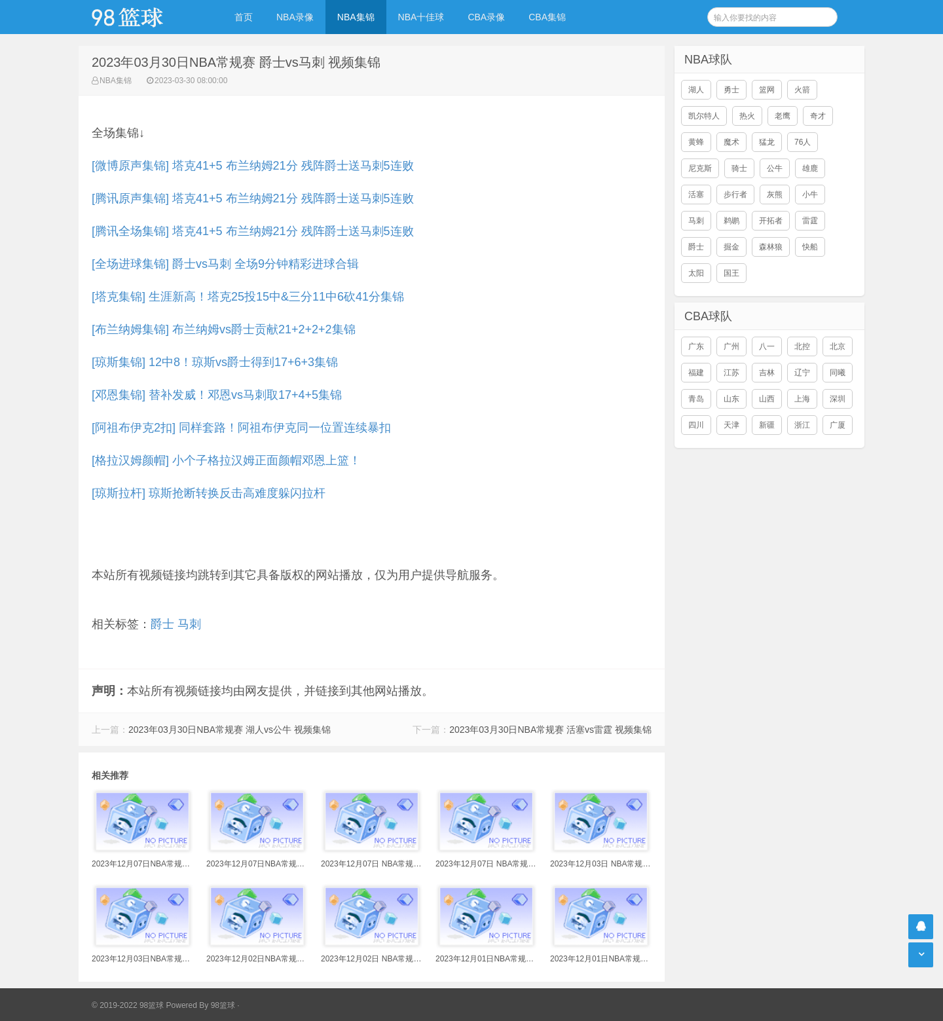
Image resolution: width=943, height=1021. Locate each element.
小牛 (810, 194)
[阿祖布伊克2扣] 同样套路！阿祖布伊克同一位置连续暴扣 (241, 427)
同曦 (837, 372)
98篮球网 (144, 17)
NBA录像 (295, 17)
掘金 (731, 246)
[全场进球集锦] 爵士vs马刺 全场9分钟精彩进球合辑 (225, 263)
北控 (802, 346)
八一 (767, 346)
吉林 (767, 372)
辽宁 (802, 372)
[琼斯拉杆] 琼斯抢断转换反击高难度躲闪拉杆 (208, 493)
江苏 (731, 372)
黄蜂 (696, 142)
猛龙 (767, 142)
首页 (243, 17)
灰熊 (775, 194)
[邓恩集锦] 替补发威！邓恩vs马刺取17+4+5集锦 (217, 394)
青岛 (696, 398)
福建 (696, 372)
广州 (731, 346)
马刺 (189, 624)
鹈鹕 (731, 220)
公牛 (775, 168)
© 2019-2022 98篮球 (128, 1005)
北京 (837, 346)
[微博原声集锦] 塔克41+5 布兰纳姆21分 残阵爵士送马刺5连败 (253, 165)
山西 (767, 398)
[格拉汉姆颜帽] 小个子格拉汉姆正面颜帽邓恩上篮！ (226, 460)
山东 (731, 398)
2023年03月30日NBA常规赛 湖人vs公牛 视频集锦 (229, 729)
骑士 (739, 168)
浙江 (802, 425)
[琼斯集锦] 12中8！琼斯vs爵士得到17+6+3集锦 (215, 362)
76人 (802, 142)
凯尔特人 (704, 116)
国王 (731, 273)
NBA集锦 (356, 17)
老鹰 (782, 116)
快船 (810, 246)
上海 (802, 398)
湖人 (696, 89)
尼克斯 (700, 168)
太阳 (696, 273)
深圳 (837, 398)
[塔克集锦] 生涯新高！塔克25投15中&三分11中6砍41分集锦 (248, 296)
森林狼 (771, 246)
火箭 (802, 89)
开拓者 (771, 220)
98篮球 (223, 1005)
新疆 (767, 425)
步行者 (735, 194)
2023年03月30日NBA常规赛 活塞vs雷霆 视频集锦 (550, 729)
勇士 (731, 89)
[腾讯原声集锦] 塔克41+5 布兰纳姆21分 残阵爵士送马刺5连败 (253, 198)
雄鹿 (810, 168)
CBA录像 (486, 17)
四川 (696, 425)
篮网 (767, 89)
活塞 (696, 194)
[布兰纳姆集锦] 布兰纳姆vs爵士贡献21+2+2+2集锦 (224, 329)
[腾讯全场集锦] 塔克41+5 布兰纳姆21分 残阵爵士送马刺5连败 (253, 231)
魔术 (731, 142)
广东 (696, 346)
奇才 (818, 116)
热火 (747, 116)
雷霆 (810, 220)
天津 (731, 425)
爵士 (162, 624)
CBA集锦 (547, 17)
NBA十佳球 (421, 17)
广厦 (837, 425)
